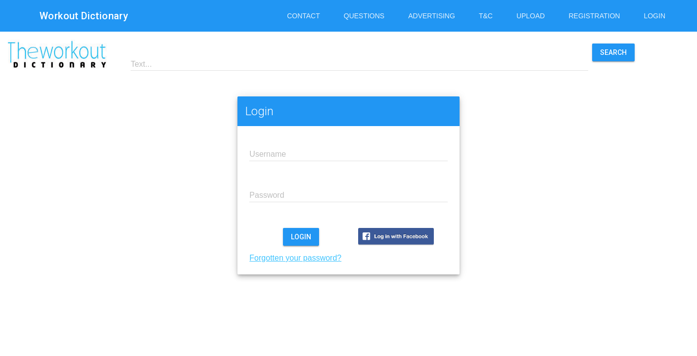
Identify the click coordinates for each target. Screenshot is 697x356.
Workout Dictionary (84, 16)
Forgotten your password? (295, 258)
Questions (364, 16)
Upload (530, 16)
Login (654, 16)
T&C (486, 16)
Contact (303, 16)
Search (613, 52)
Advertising (431, 16)
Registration (594, 16)
